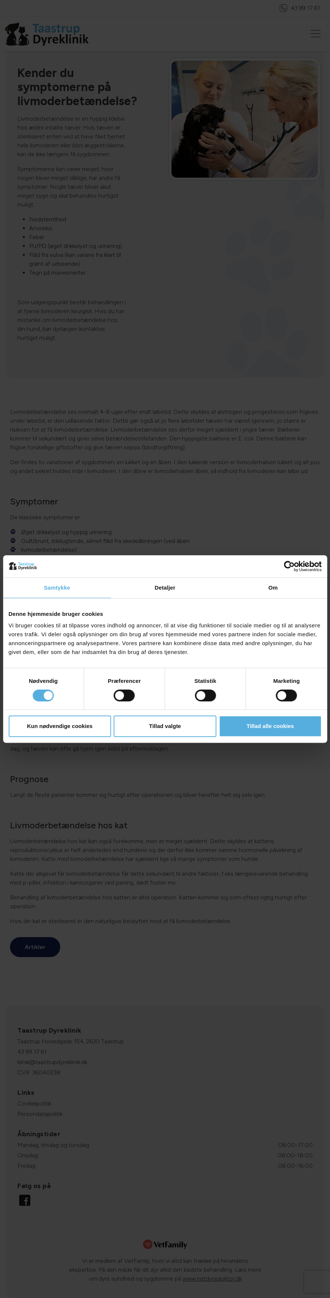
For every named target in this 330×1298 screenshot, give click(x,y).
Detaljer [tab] (165, 587)
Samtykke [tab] (57, 587)
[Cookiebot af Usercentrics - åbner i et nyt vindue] (289, 566)
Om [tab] (273, 587)
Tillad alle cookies (270, 726)
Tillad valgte (165, 726)
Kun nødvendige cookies (60, 726)
